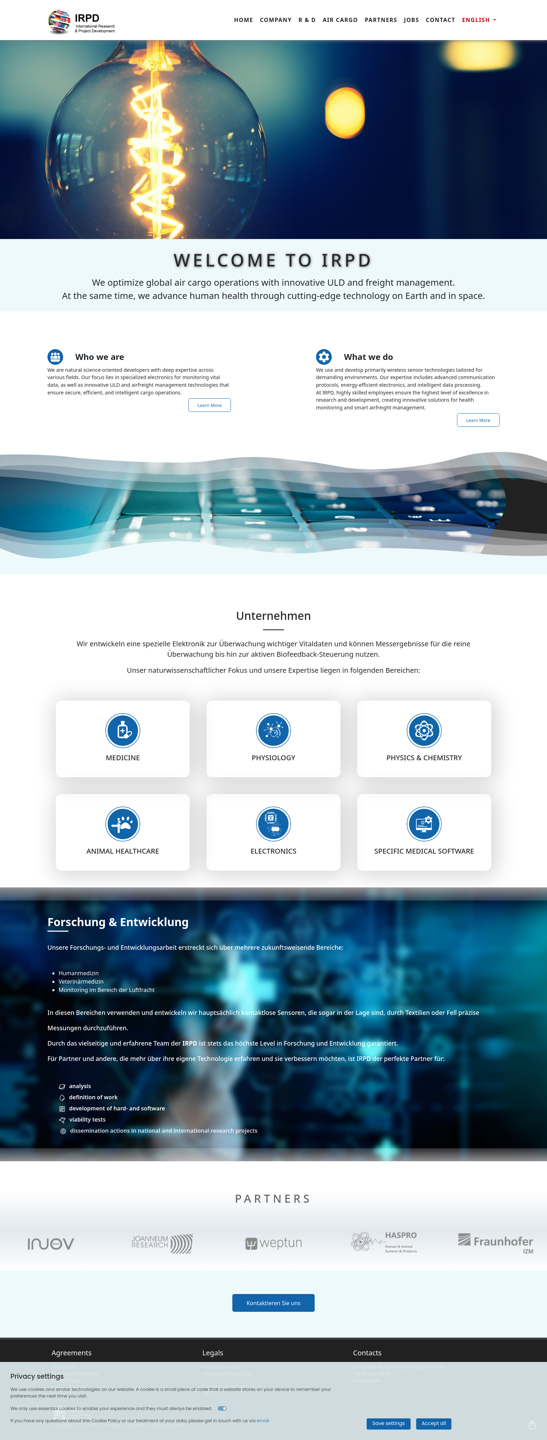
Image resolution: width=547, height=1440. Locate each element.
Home (243, 20)
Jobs (411, 20)
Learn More (209, 405)
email (263, 1421)
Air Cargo (340, 20)
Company (276, 20)
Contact (440, 20)
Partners (381, 20)
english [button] (477, 20)
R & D (307, 20)
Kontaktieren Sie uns (274, 1303)
